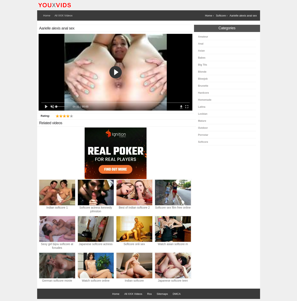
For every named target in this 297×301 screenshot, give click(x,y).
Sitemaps (162, 293)
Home (116, 293)
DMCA (177, 293)
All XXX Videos (133, 293)
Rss (149, 293)
